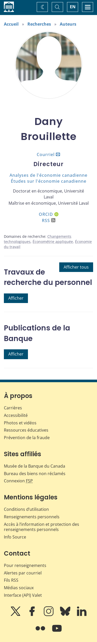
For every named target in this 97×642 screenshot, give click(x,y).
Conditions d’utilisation (26, 509)
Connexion (18, 481)
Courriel (46, 154)
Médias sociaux (19, 588)
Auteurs (68, 24)
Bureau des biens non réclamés (34, 473)
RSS (48, 220)
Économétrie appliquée (53, 241)
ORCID (48, 214)
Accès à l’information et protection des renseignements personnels (41, 527)
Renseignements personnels (31, 517)
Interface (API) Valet (23, 595)
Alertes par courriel (23, 573)
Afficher (16, 298)
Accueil (11, 24)
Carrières (13, 408)
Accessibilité (16, 415)
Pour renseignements (25, 565)
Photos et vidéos (20, 423)
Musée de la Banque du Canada (34, 466)
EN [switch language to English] (73, 7)
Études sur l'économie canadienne (48, 181)
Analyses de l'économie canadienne (48, 175)
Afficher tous (76, 267)
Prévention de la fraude (27, 437)
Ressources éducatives (26, 430)
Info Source (15, 537)
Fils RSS (11, 580)
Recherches (39, 24)
